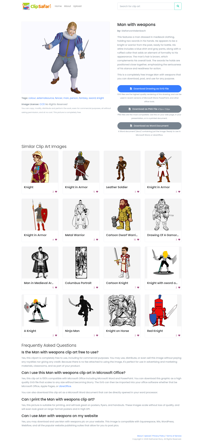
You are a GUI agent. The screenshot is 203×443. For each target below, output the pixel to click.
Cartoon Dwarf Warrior (122, 235)
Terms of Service (174, 436)
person (74, 98)
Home (58, 6)
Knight (28, 187)
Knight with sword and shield (168, 283)
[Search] (145, 6)
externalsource (45, 98)
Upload (77, 6)
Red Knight (155, 331)
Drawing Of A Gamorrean (165, 235)
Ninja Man (72, 331)
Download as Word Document (149, 125)
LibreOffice (65, 386)
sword (92, 98)
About (67, 6)
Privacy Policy (158, 436)
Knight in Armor (76, 187)
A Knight (30, 331)
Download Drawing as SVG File (149, 88)
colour (32, 98)
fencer (58, 98)
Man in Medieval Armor (40, 283)
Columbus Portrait (78, 283)
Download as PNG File (149, 109)
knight (100, 98)
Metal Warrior (75, 235)
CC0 (42, 104)
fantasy (83, 98)
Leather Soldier (117, 187)
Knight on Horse (117, 331)
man (66, 98)
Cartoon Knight (117, 283)
